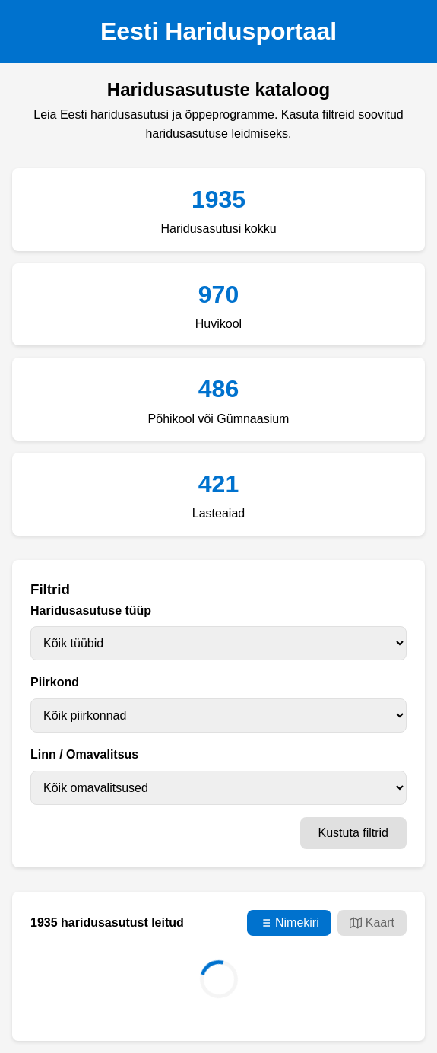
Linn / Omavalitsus (84, 754)
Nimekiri (289, 923)
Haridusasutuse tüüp (90, 610)
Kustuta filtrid (353, 832)
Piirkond (54, 682)
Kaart (372, 923)
